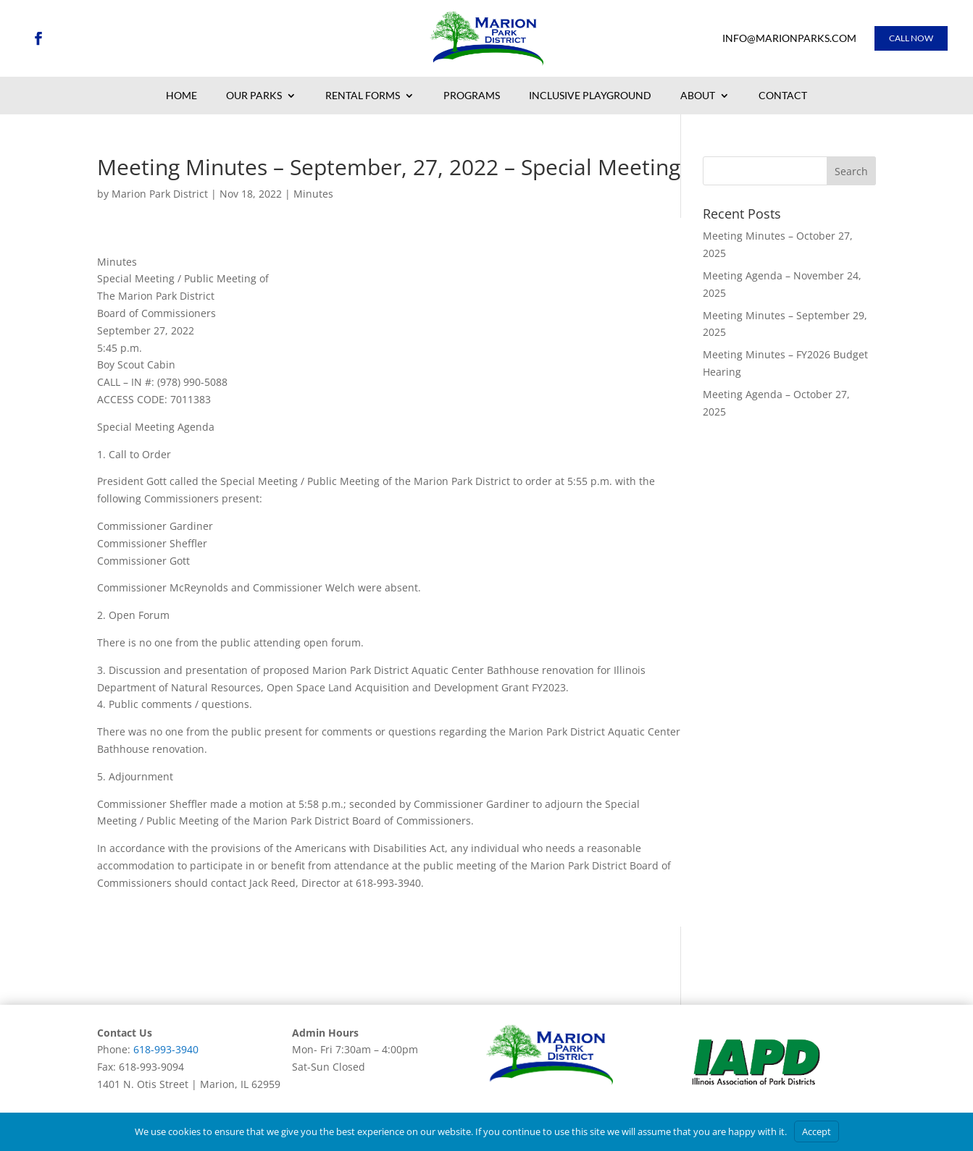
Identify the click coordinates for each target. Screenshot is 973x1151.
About (697, 96)
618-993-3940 (166, 1049)
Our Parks (254, 96)
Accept (816, 1131)
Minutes (313, 194)
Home (181, 96)
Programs (471, 96)
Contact (783, 96)
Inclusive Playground (590, 96)
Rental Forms (362, 96)
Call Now (911, 38)
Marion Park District (160, 194)
